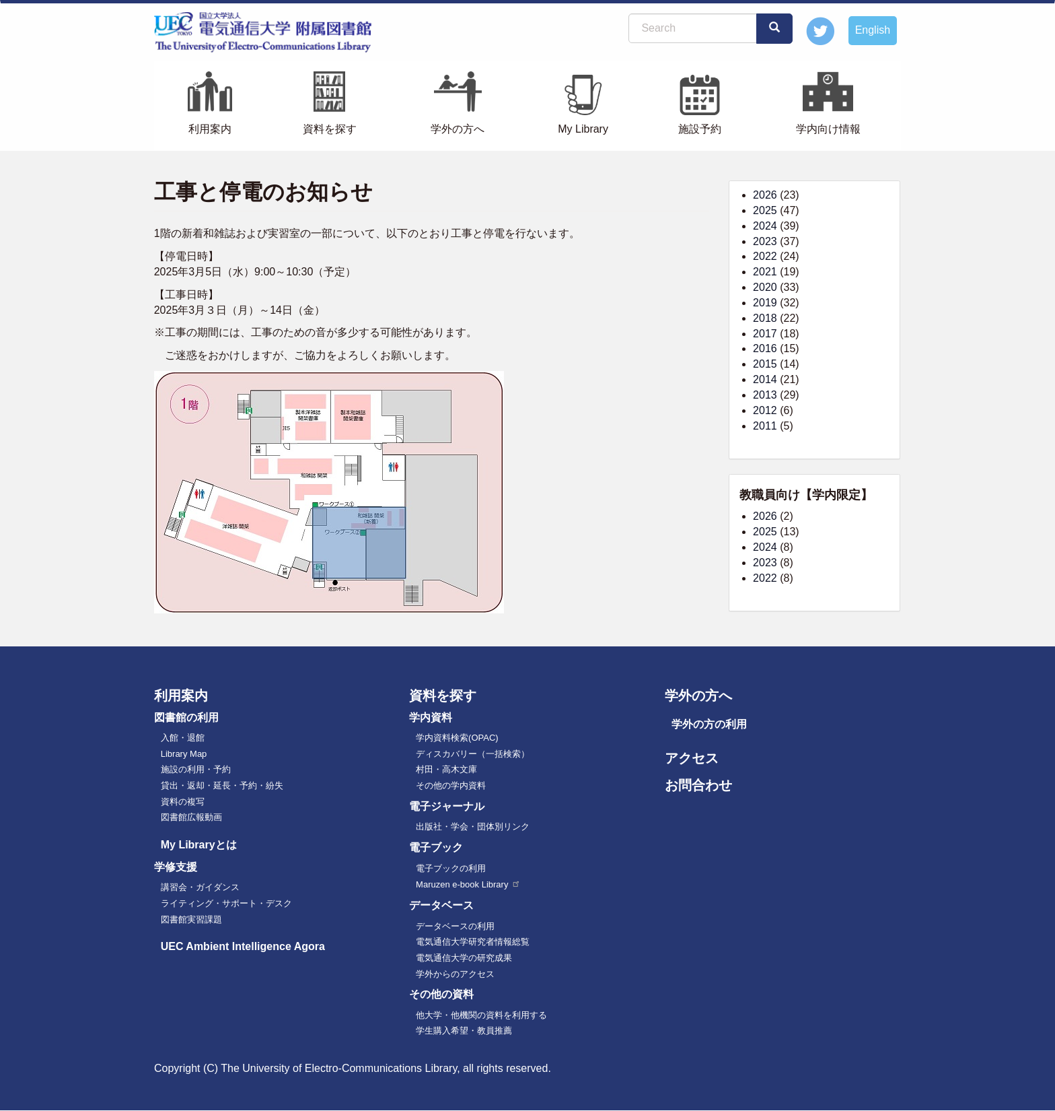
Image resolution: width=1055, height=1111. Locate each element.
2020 (765, 287)
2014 (765, 379)
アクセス (692, 758)
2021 (765, 271)
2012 (765, 410)
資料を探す (330, 129)
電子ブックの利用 (451, 868)
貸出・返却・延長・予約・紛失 (222, 785)
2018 (765, 318)
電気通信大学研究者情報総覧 (473, 942)
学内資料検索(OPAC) (457, 738)
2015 (765, 364)
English (872, 30)
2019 (765, 302)
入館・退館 (183, 738)
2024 (765, 226)
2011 (765, 426)
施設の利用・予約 (196, 769)
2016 (765, 348)
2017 (765, 333)
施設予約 (699, 129)
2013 (765, 395)
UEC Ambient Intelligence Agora (243, 946)
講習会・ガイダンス (200, 887)
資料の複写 (183, 802)
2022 (765, 256)
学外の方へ (457, 129)
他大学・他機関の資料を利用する (481, 1015)
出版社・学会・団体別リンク (473, 826)
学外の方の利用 (709, 724)
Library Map (184, 754)
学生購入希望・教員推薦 (464, 1030)
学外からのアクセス (455, 974)
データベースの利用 (455, 926)
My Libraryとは (199, 844)
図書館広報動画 (191, 817)
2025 (765, 210)
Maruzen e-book (468, 884)
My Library (583, 129)
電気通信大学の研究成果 (464, 958)
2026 (765, 195)
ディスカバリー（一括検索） (473, 754)
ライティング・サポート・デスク (226, 903)
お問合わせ (698, 785)
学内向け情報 (828, 129)
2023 (765, 241)
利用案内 (209, 129)
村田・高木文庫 (446, 769)
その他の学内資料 (451, 785)
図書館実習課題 (191, 919)
